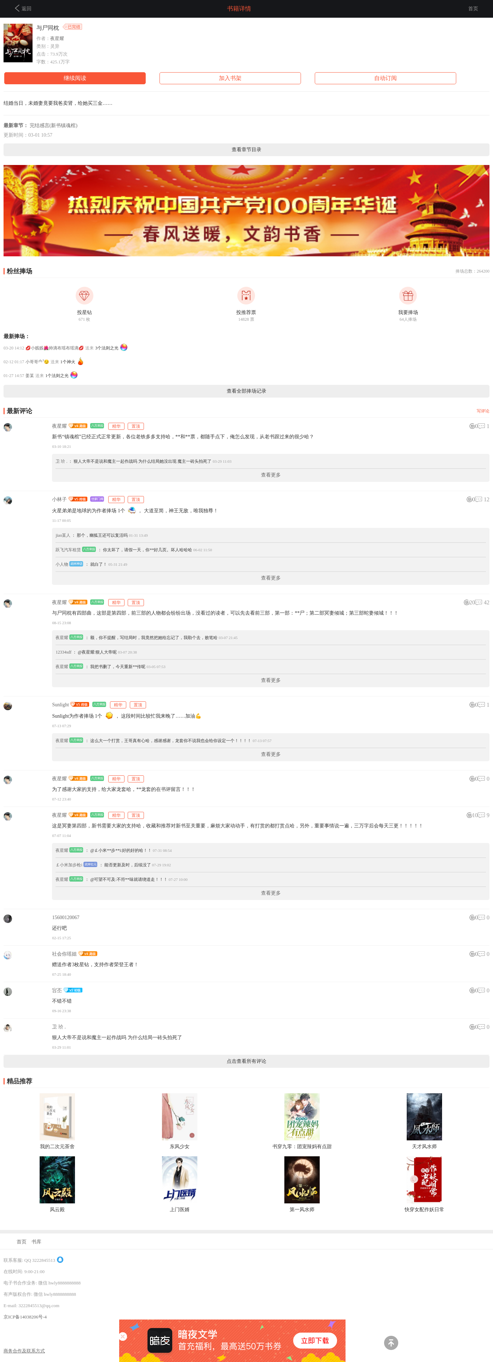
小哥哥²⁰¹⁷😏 (37, 361)
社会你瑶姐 (64, 954)
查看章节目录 (246, 149)
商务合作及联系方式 (24, 1351)
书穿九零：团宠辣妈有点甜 (302, 1146)
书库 (36, 1241)
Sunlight (60, 704)
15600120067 (65, 917)
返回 (23, 8)
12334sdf (63, 652)
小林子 (59, 499)
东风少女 (180, 1146)
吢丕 (57, 990)
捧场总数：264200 (472, 271)
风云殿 (57, 1209)
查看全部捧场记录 (246, 391)
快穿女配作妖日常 (424, 1209)
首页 (473, 8)
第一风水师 (302, 1209)
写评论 (483, 411)
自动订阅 (385, 78)
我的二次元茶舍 (57, 1146)
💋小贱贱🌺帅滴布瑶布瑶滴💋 (54, 348)
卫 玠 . (61, 461)
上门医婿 (180, 1209)
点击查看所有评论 (246, 1061)
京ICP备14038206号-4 (25, 1317)
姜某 (29, 375)
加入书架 (230, 78)
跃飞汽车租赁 (68, 549)
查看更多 (271, 475)
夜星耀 (57, 38)
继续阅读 (75, 78)
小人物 (62, 564)
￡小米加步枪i (69, 864)
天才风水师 (424, 1146)
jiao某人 (63, 535)
